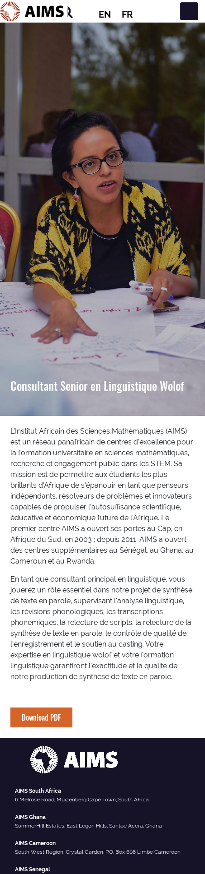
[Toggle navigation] (189, 11)
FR (127, 14)
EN (105, 14)
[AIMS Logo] (34, 11)
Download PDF (41, 717)
